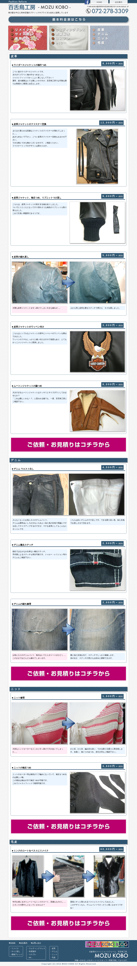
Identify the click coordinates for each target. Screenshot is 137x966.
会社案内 (118, 2)
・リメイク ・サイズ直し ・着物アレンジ (16, 951)
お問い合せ (36, 943)
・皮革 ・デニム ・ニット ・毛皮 (53, 952)
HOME (99, 2)
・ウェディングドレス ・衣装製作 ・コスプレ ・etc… (36, 952)
